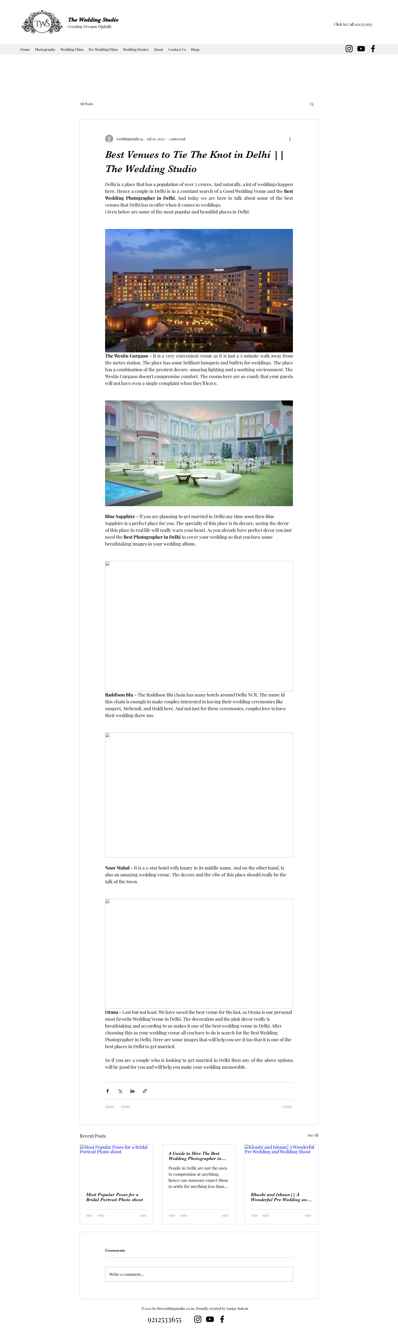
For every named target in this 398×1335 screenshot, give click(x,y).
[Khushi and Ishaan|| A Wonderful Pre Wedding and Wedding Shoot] (281, 1165)
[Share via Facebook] (107, 1091)
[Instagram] (349, 48)
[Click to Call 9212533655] (352, 24)
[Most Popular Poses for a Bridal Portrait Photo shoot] (116, 1165)
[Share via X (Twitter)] (120, 1091)
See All (313, 1135)
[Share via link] (144, 1091)
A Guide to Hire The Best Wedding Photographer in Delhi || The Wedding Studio (199, 1156)
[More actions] (290, 139)
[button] (311, 104)
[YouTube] (361, 48)
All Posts (86, 103)
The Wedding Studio (93, 20)
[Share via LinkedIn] (132, 1091)
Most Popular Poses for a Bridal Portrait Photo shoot (114, 1197)
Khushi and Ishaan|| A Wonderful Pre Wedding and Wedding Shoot (280, 1197)
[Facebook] (373, 48)
